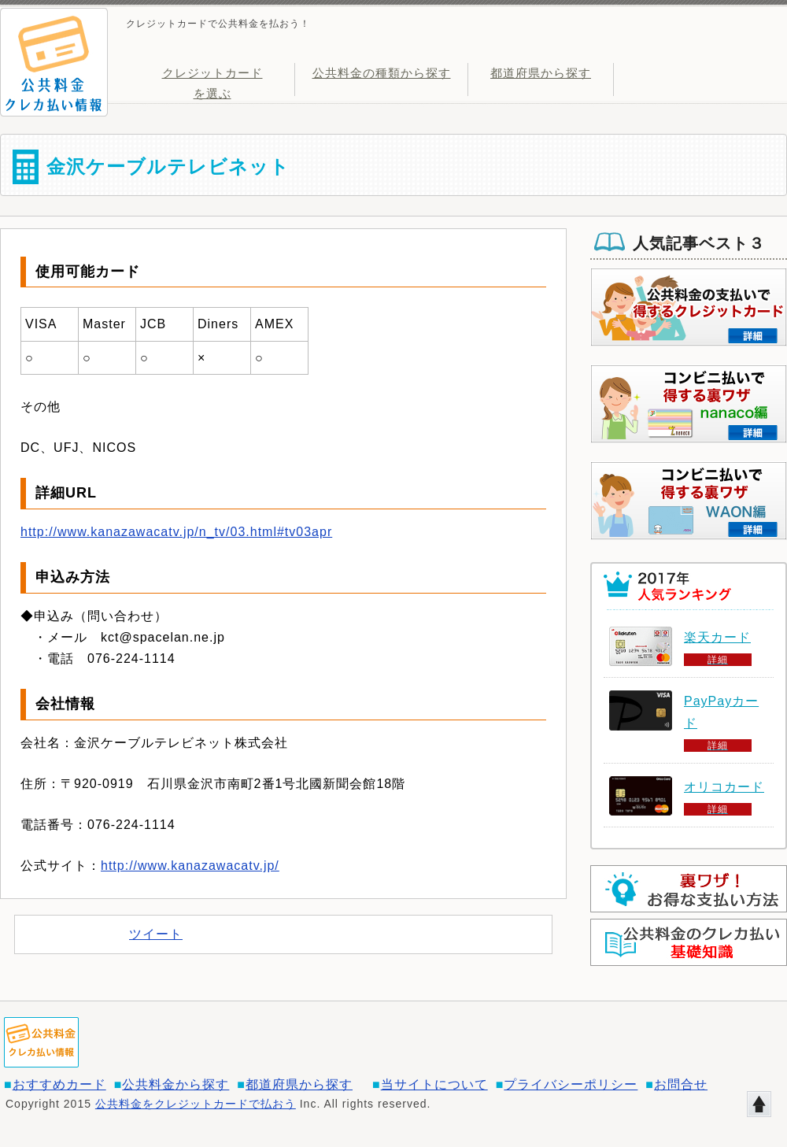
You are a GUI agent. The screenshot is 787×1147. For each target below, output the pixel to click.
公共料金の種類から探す (381, 73)
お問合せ (681, 1084)
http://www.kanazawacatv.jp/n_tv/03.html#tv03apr (176, 531)
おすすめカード (59, 1084)
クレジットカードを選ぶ (212, 81)
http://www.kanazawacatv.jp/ (190, 865)
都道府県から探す (540, 73)
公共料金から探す (175, 1084)
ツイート (156, 934)
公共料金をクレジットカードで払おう (195, 1103)
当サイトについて (434, 1084)
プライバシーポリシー (570, 1084)
